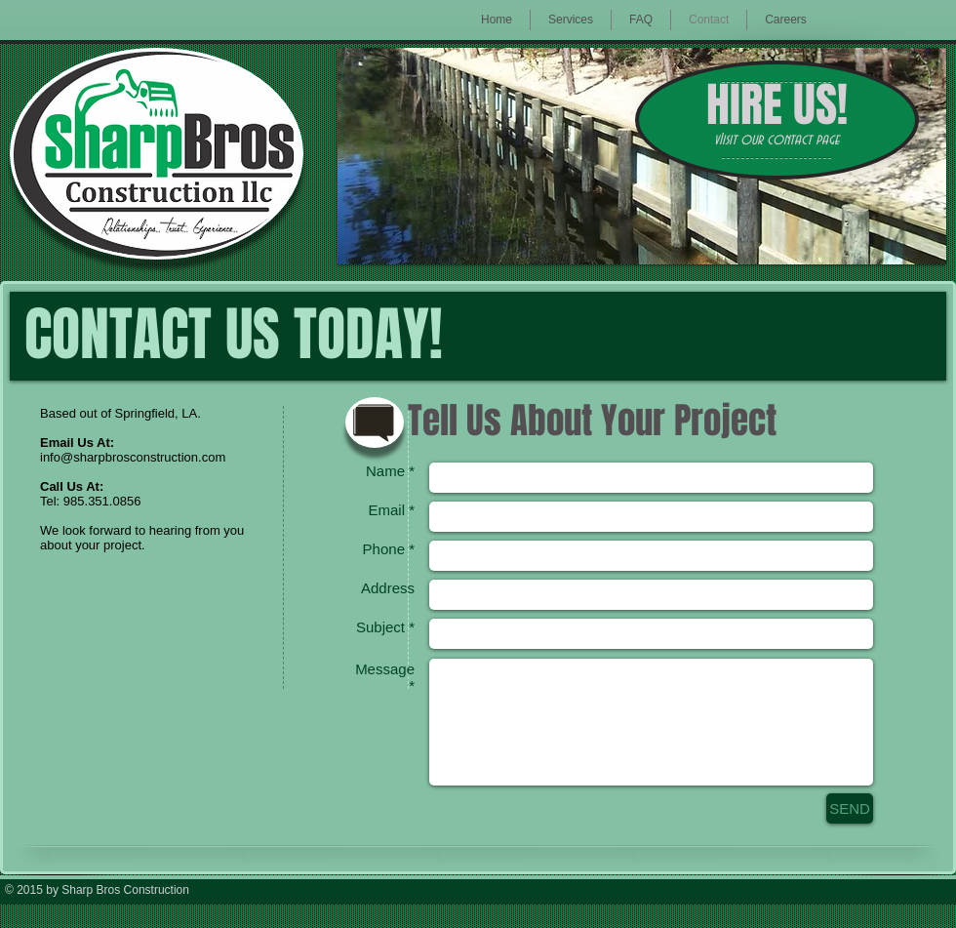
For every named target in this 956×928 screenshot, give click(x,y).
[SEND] (849, 808)
